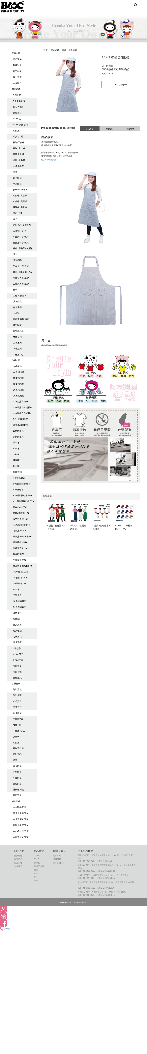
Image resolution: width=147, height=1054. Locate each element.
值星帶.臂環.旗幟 (21, 319)
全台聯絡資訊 (19, 807)
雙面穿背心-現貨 (21, 242)
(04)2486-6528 (88, 888)
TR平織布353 (19, 583)
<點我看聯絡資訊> (49, 159)
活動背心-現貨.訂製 (22, 225)
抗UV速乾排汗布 (21, 513)
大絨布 (16, 454)
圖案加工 (17, 624)
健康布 (16, 460)
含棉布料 (17, 366)
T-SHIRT (17, 95)
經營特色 (17, 71)
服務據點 (16, 801)
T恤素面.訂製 (19, 101)
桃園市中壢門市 (20, 825)
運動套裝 (17, 113)
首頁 (45, 50)
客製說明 (110, 129)
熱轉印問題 (18, 789)
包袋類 (16, 313)
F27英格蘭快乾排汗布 (23, 501)
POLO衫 (17, 118)
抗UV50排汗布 (20, 507)
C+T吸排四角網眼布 (22, 407)
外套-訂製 (17, 260)
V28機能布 (18, 489)
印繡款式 (16, 619)
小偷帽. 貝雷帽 (20, 201)
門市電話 (5, 928)
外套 (15, 254)
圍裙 (15, 172)
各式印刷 (17, 631)
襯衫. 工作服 (19, 148)
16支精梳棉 (18, 390)
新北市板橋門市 (20, 813)
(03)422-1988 (88, 878)
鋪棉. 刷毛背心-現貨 (22, 248)
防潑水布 (17, 595)
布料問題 (17, 772)
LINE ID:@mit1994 (105, 888)
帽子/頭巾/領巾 (20, 189)
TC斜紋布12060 (20, 577)
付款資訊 (17, 701)
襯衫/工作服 (18, 142)
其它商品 (17, 301)
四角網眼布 (18, 431)
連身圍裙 (17, 178)
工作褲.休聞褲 (19, 295)
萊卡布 (16, 442)
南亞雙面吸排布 (20, 548)
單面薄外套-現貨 (21, 266)
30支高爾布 (18, 395)
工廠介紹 (16, 53)
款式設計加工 (59, 863)
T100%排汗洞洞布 (22, 525)
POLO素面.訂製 (20, 124)
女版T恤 (17, 725)
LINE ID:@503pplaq (106, 871)
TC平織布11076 (20, 572)
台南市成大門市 (20, 837)
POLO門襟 (18, 660)
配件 (36, 873)
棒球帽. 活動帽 (20, 207)
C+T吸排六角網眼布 (22, 413)
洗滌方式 (130, 129)
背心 (15, 219)
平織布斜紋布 (19, 560)
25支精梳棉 (18, 378)
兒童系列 (17, 307)
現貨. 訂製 (18, 136)
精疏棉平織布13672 (22, 566)
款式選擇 (17, 642)
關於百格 (17, 59)
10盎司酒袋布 (19, 601)
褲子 (15, 289)
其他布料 (17, 613)
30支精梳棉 (18, 384)
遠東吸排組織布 (20, 542)
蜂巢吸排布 (18, 554)
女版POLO (18, 736)
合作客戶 (17, 83)
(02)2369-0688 (88, 871)
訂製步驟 (17, 695)
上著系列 (17, 343)
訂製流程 (17, 689)
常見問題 (17, 766)
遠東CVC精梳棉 (20, 425)
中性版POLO (19, 731)
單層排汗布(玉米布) (22, 536)
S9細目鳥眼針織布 (22, 483)
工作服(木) (18, 354)
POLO (36, 859)
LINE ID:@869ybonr (106, 895)
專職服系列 (18, 154)
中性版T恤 (18, 719)
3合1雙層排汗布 (20, 419)
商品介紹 (89, 129)
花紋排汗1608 (19, 530)
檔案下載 (17, 795)
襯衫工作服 (18, 748)
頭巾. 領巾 (18, 213)
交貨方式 (17, 707)
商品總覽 (16, 89)
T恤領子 (17, 648)
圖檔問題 (17, 783)
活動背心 (17, 754)
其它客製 (17, 325)
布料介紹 (16, 360)
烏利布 (16, 589)
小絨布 (16, 448)
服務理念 (17, 65)
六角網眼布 (18, 437)
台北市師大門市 (20, 819)
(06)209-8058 (88, 895)
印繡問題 (17, 778)
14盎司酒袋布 (19, 607)
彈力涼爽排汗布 (20, 519)
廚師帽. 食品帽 (20, 195)
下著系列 (17, 348)
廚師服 (16, 130)
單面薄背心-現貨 (21, 236)
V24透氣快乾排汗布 (22, 495)
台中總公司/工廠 (21, 831)
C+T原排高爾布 (20, 401)
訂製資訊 (16, 683)
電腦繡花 (17, 636)
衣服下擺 (17, 672)
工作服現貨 (18, 166)
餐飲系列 (17, 337)
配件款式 (17, 677)
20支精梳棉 (18, 372)
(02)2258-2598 (88, 861)
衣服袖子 (17, 666)
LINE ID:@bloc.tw (105, 861)
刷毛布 (16, 466)
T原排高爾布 (19, 478)
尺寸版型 (17, 713)
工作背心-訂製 (20, 231)
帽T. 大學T (18, 107)
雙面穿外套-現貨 (21, 278)
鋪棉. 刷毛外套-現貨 (22, 272)
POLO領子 (18, 654)
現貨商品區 (18, 331)
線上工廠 (17, 77)
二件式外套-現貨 (21, 284)
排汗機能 (17, 472)
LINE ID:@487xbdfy (106, 878)
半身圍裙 (17, 184)
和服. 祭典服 (19, 160)
